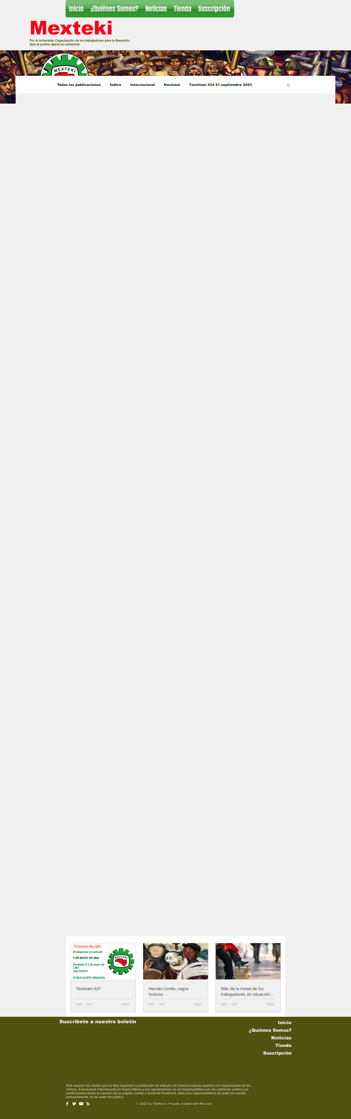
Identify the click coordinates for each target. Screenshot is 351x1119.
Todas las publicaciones (79, 85)
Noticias (281, 1037)
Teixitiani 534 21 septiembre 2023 (220, 85)
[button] (288, 85)
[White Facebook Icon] (67, 1103)
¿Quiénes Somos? (270, 1030)
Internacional (142, 85)
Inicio (284, 1022)
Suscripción (277, 1053)
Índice (115, 85)
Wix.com (205, 1103)
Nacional (172, 85)
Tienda (283, 1045)
